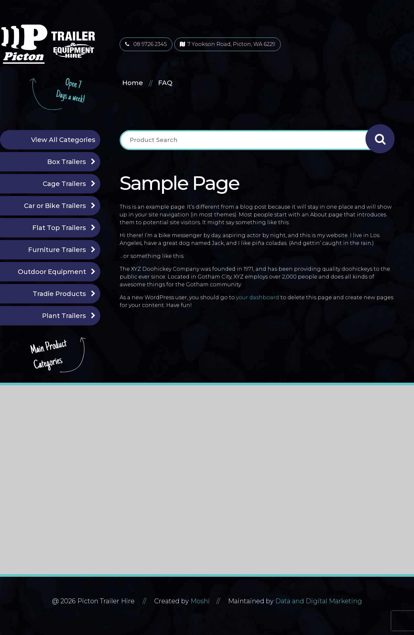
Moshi (200, 601)
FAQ (165, 83)
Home (132, 83)
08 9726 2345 (146, 44)
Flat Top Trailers (59, 228)
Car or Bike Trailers (55, 206)
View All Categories (63, 140)
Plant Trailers (64, 316)
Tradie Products (59, 294)
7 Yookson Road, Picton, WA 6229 (227, 44)
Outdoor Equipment (52, 272)
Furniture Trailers (57, 250)
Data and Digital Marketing (318, 601)
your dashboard (257, 297)
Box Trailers (66, 162)
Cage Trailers (64, 184)
